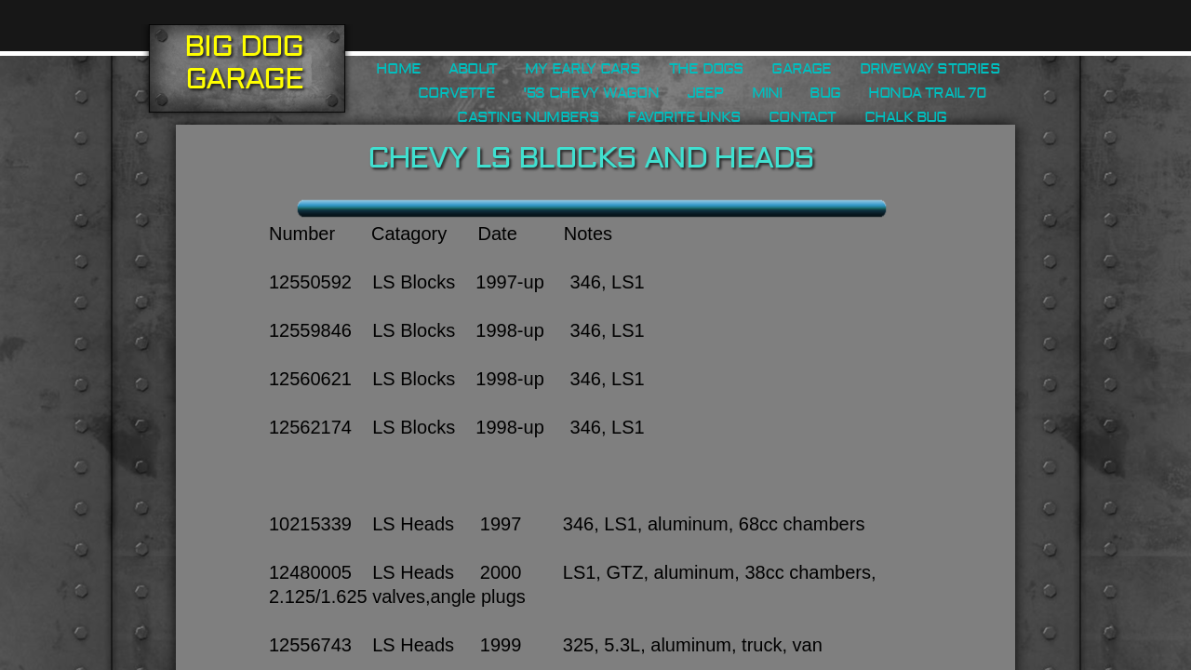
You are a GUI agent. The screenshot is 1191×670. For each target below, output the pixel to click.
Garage (801, 69)
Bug (825, 93)
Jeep (705, 93)
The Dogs (706, 69)
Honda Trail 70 (927, 93)
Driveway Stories (930, 69)
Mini (767, 93)
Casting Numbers (528, 117)
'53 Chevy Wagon (591, 93)
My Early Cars (583, 69)
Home (398, 69)
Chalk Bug (905, 117)
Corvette (456, 93)
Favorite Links (684, 117)
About (472, 69)
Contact (802, 117)
